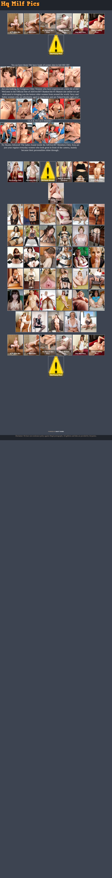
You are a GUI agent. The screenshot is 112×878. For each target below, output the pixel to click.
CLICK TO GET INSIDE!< (40, 121)
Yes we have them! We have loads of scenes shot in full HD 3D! (40, 65)
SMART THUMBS (59, 431)
